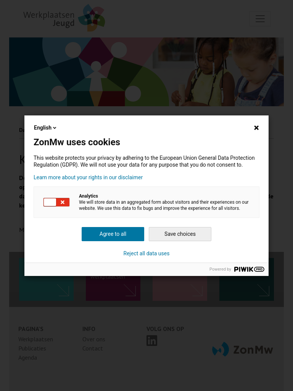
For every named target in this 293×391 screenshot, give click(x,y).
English (46, 128)
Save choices (180, 234)
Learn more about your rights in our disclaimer (88, 177)
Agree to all (113, 234)
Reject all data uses (147, 253)
